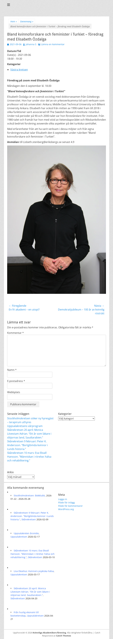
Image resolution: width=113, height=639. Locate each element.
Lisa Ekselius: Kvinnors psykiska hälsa (34, 571)
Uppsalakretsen (19, 536)
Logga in (62, 499)
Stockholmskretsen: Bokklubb (29, 495)
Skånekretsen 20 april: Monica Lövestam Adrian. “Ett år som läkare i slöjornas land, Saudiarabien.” (29, 433)
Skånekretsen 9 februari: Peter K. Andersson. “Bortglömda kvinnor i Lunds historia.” (27, 445)
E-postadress (16, 381)
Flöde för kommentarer (70, 505)
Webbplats (13, 392)
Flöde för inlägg (66, 502)
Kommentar (15, 333)
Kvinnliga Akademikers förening (49, 632)
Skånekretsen (29, 519)
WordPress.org (66, 509)
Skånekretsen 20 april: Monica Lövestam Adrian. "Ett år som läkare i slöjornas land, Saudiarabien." (30, 592)
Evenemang (26, 21)
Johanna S (31, 44)
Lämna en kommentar (53, 44)
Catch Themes (63, 635)
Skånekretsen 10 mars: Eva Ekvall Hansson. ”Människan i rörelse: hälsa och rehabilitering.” (29, 456)
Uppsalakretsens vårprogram (25, 426)
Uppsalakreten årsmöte (26, 533)
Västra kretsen (19, 69)
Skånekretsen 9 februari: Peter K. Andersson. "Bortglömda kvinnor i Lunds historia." (32, 516)
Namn (12, 370)
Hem (13, 21)
